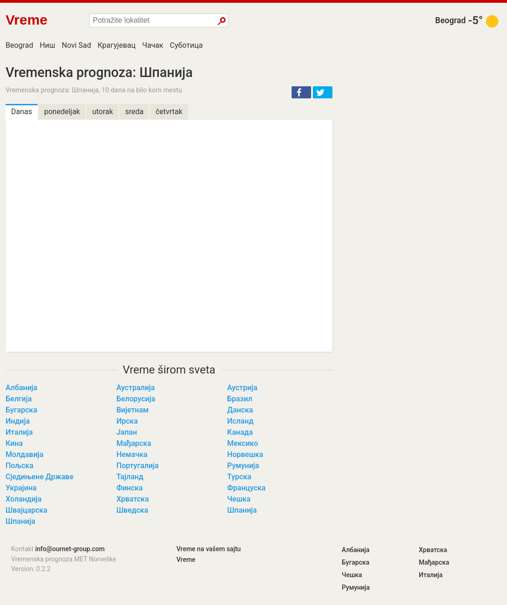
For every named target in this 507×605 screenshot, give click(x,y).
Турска (239, 476)
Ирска (127, 421)
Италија (19, 432)
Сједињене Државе (39, 476)
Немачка (132, 454)
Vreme (185, 559)
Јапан (127, 432)
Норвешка (245, 454)
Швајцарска (26, 510)
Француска (246, 487)
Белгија (19, 398)
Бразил (239, 398)
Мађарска (134, 443)
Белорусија (136, 398)
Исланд (240, 421)
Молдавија (24, 454)
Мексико (242, 443)
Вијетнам (133, 409)
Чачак (152, 45)
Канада (240, 432)
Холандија (23, 499)
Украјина (21, 487)
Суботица (186, 45)
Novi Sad (76, 45)
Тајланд (130, 476)
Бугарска (21, 409)
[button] (301, 92)
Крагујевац (117, 45)
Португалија (138, 465)
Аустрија (242, 387)
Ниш (47, 45)
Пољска (19, 465)
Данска (240, 409)
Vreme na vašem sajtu (208, 549)
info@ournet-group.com (70, 549)
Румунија (243, 465)
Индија (18, 421)
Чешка (238, 499)
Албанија (21, 387)
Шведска (133, 510)
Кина (14, 443)
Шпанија (242, 510)
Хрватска (133, 499)
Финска (130, 487)
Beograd (450, 20)
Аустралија (136, 387)
